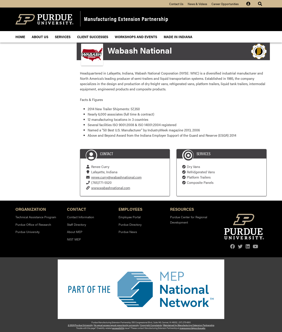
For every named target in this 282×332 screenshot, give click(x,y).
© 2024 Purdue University (80, 325)
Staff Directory (76, 224)
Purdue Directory (130, 224)
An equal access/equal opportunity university (116, 325)
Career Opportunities (225, 4)
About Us (40, 36)
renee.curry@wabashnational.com (116, 177)
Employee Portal (130, 217)
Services (62, 36)
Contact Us (176, 4)
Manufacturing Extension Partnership (126, 18)
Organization (30, 209)
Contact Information (80, 217)
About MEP (74, 231)
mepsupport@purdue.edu (192, 328)
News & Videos (197, 4)
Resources (182, 209)
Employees (130, 209)
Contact (76, 209)
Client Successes (92, 36)
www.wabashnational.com (110, 187)
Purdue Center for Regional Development (188, 219)
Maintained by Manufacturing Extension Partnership (188, 325)
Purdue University (27, 231)
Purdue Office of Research (33, 224)
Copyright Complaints (151, 325)
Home (20, 36)
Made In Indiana (178, 36)
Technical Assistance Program (35, 217)
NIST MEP (74, 239)
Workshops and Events (136, 36)
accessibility (118, 328)
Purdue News (128, 231)
